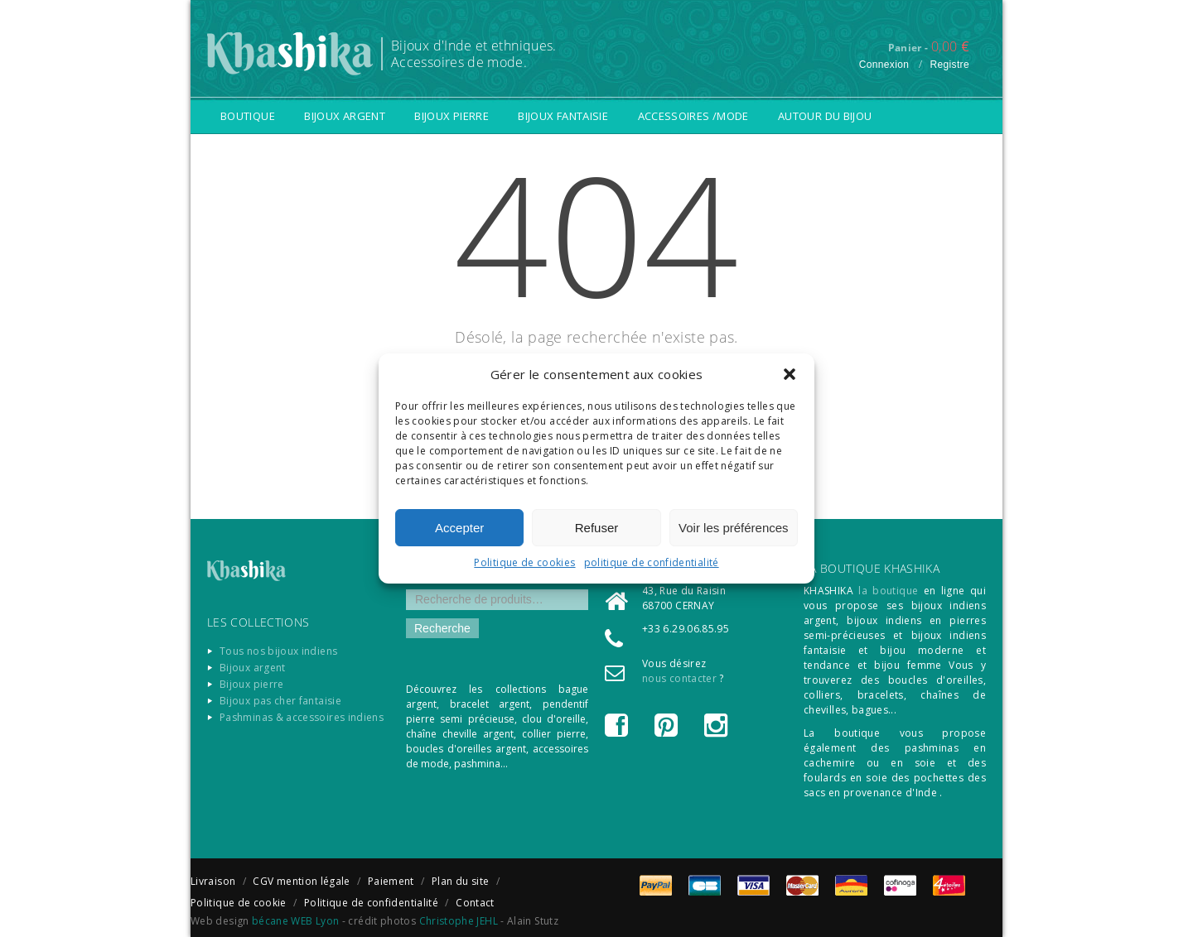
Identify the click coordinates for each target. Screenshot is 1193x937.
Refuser (597, 528)
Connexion (884, 64)
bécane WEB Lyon (295, 921)
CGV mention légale (301, 881)
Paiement (391, 881)
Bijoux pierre (451, 115)
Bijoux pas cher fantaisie (280, 701)
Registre (949, 64)
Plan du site (460, 881)
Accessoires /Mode (693, 115)
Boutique (247, 115)
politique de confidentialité (651, 562)
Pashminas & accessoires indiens (302, 717)
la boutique (888, 591)
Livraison (213, 881)
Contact (475, 903)
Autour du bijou (825, 115)
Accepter (459, 528)
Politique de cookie (239, 903)
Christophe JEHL (458, 921)
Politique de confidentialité (371, 903)
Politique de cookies (524, 562)
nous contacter (679, 678)
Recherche (442, 628)
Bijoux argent (344, 115)
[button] (789, 374)
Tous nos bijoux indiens (278, 651)
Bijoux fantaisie (563, 115)
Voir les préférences (734, 528)
